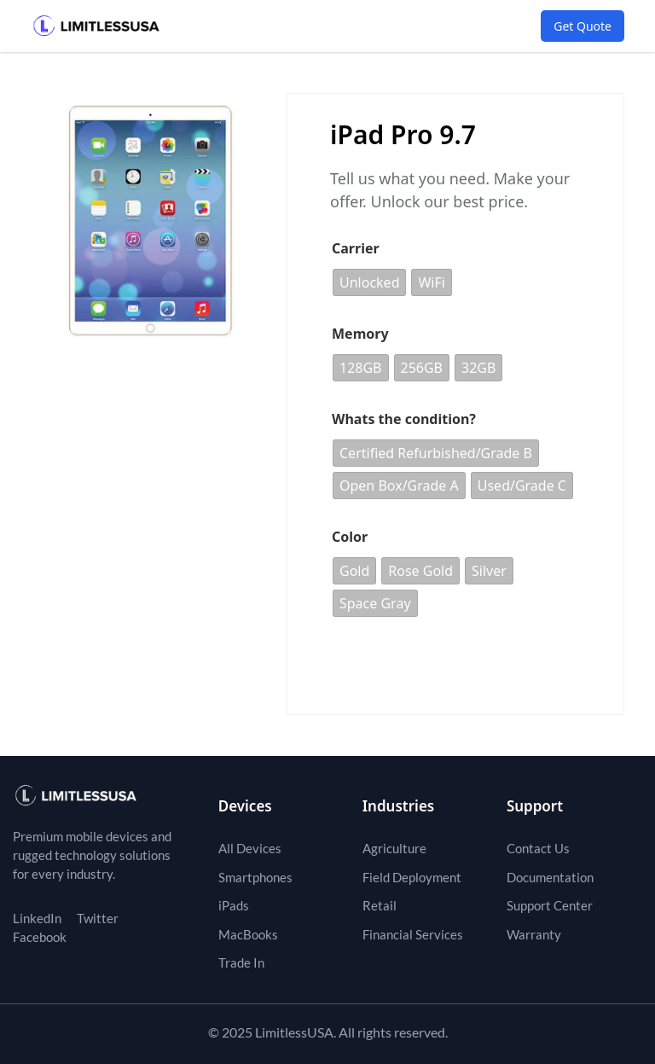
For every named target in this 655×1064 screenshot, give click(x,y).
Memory (360, 333)
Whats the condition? (404, 419)
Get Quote (583, 26)
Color (350, 536)
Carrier (356, 248)
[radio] (369, 282)
